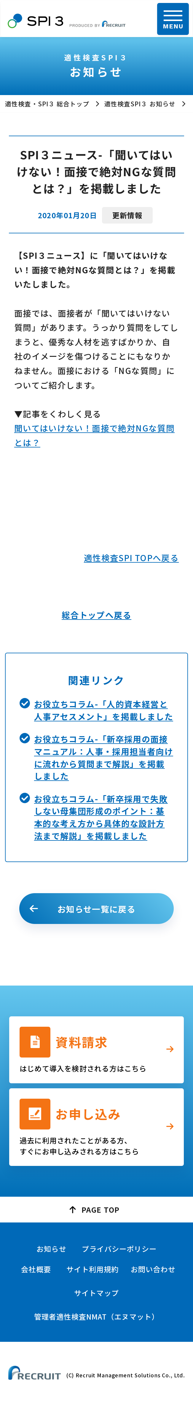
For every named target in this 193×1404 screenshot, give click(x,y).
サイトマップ (96, 1293)
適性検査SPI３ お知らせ (140, 103)
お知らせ (51, 1248)
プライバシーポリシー (119, 1248)
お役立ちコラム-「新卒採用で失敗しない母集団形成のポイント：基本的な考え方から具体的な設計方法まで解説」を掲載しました (101, 817)
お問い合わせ (153, 1269)
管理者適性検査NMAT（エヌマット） (96, 1316)
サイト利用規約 (92, 1269)
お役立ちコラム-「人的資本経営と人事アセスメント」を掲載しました (103, 710)
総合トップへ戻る (96, 615)
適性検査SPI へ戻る (131, 558)
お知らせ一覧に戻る (97, 909)
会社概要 (36, 1269)
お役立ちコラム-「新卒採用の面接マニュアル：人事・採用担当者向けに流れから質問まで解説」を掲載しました (103, 757)
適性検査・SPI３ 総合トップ (47, 103)
